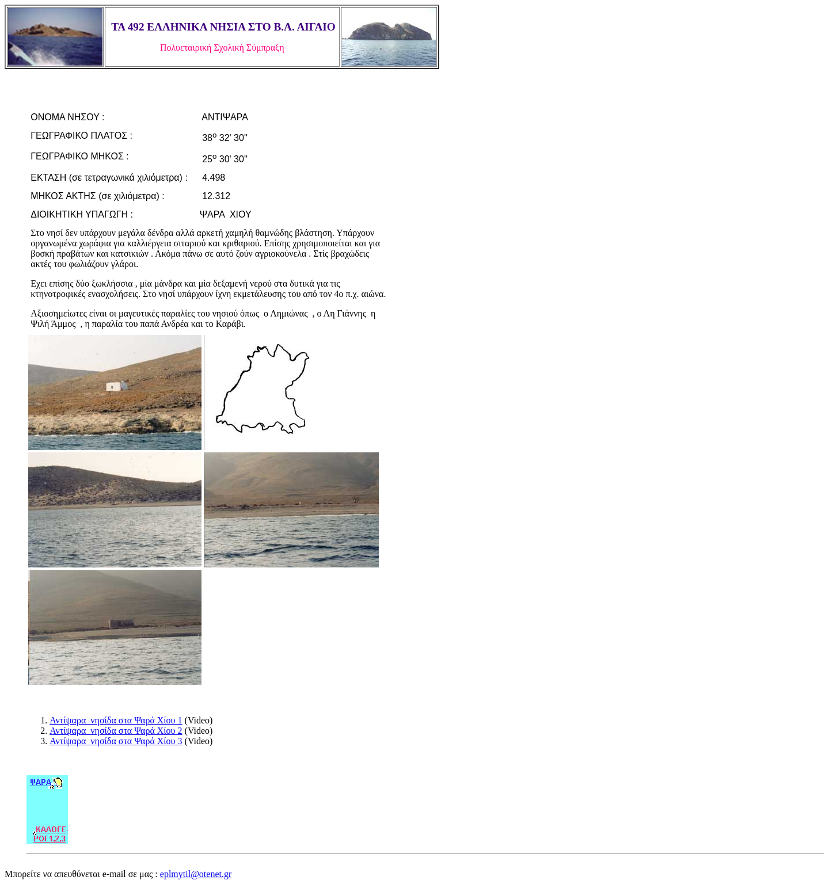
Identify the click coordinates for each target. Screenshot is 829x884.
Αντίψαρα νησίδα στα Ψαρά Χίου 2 (116, 731)
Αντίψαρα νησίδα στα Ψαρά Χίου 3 (116, 741)
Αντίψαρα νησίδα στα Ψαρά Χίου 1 (116, 720)
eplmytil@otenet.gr (195, 874)
